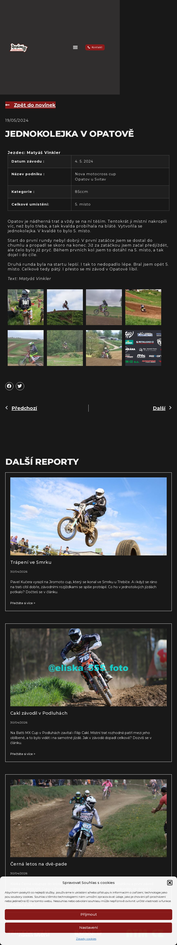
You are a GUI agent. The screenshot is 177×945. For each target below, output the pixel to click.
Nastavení (88, 927)
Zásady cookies (86, 938)
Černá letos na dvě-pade (38, 864)
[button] (169, 882)
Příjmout (88, 914)
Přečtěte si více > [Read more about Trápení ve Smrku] (22, 603)
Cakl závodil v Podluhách (39, 713)
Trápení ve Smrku (30, 562)
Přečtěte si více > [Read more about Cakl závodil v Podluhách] (22, 754)
